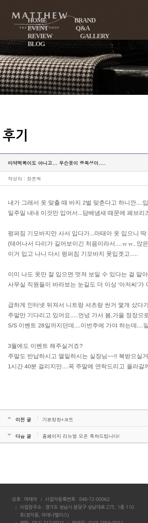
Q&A (83, 28)
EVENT (38, 28)
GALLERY (94, 36)
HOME (37, 20)
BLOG (36, 44)
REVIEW (40, 36)
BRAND (85, 20)
